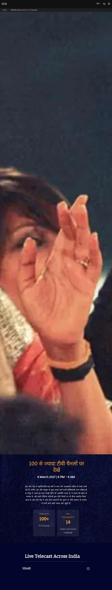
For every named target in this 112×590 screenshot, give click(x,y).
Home (5, 10)
